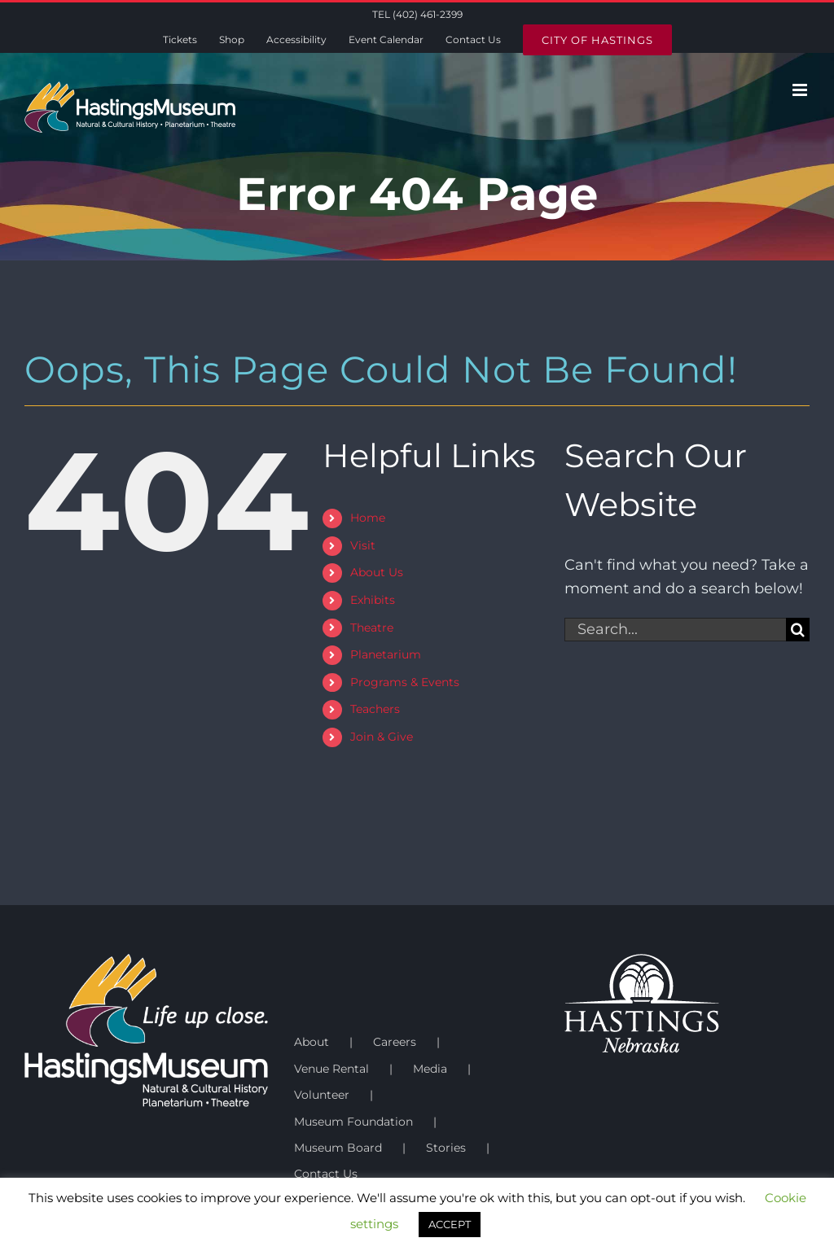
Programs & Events (404, 682)
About (311, 1041)
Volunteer (321, 1094)
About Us (376, 572)
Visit (362, 545)
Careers (394, 1041)
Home (367, 517)
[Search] (798, 629)
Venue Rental (331, 1068)
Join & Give (381, 736)
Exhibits (372, 600)
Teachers (375, 709)
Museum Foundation (353, 1121)
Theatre (371, 627)
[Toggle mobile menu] (801, 89)
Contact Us (326, 1173)
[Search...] (675, 629)
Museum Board (338, 1147)
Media (430, 1068)
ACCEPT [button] (449, 1224)
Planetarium (385, 654)
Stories (446, 1147)
